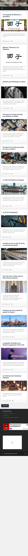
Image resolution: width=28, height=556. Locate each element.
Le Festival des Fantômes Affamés (12, 377)
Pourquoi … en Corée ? (8, 413)
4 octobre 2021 (7, 108)
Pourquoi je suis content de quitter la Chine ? (12, 311)
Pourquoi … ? (6, 415)
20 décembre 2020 (7, 336)
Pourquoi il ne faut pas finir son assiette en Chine (13, 115)
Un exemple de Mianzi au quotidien (12, 15)
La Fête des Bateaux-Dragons (13, 180)
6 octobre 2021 (7, 41)
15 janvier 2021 (7, 304)
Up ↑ (26, 453)
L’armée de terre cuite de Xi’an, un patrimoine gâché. (14, 244)
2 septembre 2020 (7, 400)
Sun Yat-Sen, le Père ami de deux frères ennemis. (13, 277)
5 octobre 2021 (7, 75)
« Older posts (5, 405)
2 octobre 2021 (7, 173)
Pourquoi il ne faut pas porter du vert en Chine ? (13, 148)
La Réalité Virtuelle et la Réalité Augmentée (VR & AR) (13, 344)
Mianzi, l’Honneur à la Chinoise (11, 48)
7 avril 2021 (6, 269)
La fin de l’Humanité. (10, 212)
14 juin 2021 (6, 206)
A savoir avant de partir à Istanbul (11, 417)
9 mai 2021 (6, 237)
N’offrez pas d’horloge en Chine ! (14, 83)
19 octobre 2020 (7, 369)
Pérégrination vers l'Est (14, 3)
